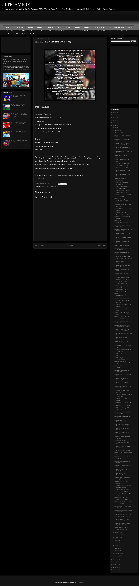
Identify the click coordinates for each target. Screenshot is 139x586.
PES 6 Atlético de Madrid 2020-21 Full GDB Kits (122, 195)
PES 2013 (87, 27)
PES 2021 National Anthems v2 (122, 514)
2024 (114, 117)
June (116, 543)
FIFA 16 (32, 33)
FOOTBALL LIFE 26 (99, 30)
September (118, 535)
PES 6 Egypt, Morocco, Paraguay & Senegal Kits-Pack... (121, 442)
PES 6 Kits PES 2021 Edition (122, 516)
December (117, 130)
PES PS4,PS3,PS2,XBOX (116, 27)
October (117, 532)
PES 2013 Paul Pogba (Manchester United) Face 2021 (121, 200)
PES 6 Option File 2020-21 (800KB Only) (121, 179)
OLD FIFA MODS (21, 33)
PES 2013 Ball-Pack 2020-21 (122, 298)
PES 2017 (67, 27)
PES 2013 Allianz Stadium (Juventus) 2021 (121, 183)
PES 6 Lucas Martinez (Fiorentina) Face (120, 474)
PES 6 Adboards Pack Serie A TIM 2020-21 (122, 379)
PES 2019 (50, 27)
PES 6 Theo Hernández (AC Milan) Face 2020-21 (121, 528)
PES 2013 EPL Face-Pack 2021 (122, 403)
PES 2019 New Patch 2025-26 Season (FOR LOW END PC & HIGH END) (19, 115)
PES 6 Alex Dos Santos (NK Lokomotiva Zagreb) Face (121, 278)
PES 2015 (72, 30)
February (117, 553)
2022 (114, 122)
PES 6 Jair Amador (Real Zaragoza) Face (121, 262)
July (116, 540)
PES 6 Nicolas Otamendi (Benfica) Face (120, 470)
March (116, 550)
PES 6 (59, 27)
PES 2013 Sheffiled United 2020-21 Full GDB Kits (123, 502)
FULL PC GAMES (84, 30)
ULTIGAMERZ (15, 4)
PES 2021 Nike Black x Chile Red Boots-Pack (122, 457)
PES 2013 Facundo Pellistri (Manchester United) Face (121, 425)
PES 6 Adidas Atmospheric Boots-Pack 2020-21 (121, 294)
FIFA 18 (130, 27)
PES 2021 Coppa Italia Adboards (123, 258)
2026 (114, 112)
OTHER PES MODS (45, 30)
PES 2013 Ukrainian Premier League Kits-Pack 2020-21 (122, 325)
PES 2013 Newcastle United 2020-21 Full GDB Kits (121, 490)
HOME (7, 27)
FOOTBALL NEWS (122, 30)
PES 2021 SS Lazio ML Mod (122, 256)
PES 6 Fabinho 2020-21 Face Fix (123, 168)
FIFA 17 (111, 30)
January (117, 556)
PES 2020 (40, 27)
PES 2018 (77, 27)
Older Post (101, 246)
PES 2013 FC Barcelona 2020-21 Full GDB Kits (123, 395)
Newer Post (39, 246)
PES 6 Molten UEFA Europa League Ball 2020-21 (121, 144)
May (116, 545)
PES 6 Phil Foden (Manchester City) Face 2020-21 (122, 524)
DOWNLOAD (39, 179)
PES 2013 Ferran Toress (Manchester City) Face (121, 221)
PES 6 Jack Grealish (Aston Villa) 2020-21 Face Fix (121, 164)
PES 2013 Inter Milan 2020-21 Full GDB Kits (122, 412)
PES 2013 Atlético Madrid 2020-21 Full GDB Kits (122, 387)
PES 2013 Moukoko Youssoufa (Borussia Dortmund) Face (122, 213)
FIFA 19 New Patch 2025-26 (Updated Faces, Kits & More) (19, 123)
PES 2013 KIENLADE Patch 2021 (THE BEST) (122, 290)
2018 (114, 562)
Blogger (81, 582)
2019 (114, 559)
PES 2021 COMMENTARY (50, 186)
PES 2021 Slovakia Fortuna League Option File (121, 520)
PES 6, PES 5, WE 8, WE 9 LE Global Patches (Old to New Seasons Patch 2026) (15, 61)
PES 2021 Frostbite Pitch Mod (122, 450)
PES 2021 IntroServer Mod (121, 245)
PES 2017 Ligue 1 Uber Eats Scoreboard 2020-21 (121, 187)
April (116, 548)
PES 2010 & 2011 (10, 30)
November (118, 133)
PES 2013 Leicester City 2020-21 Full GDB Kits (122, 317)
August (117, 537)
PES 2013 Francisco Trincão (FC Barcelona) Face (123, 229)
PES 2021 (30, 27)
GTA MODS (8, 33)
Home (70, 246)
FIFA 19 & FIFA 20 (99, 27)
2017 (114, 564)
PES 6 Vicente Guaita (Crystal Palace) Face (122, 478)
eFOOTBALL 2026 (18, 27)
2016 (114, 567)
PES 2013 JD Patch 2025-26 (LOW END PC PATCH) (18, 105)
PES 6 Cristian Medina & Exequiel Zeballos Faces (121, 342)
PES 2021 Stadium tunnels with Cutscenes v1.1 (122, 248)
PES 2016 (32, 30)
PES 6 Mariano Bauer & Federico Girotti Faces (120, 282)
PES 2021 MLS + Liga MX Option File (121, 408)
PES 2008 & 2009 (60, 30)
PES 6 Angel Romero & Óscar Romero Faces (122, 266)
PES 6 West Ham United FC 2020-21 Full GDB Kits (121, 330)
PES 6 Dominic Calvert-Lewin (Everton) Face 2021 (122, 461)
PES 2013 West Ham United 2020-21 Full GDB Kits (121, 498)
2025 (114, 114)
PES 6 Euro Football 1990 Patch (122, 405)
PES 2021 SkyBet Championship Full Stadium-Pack (123, 358)
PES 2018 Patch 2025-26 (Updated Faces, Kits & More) (20, 141)
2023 (114, 120)
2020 (114, 128)
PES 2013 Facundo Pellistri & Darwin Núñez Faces (122, 191)
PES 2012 (22, 30)
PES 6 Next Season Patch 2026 (19, 131)
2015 (114, 569)
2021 (114, 125)
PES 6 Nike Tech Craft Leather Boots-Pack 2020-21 (122, 486)
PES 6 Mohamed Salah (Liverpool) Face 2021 (121, 421)
